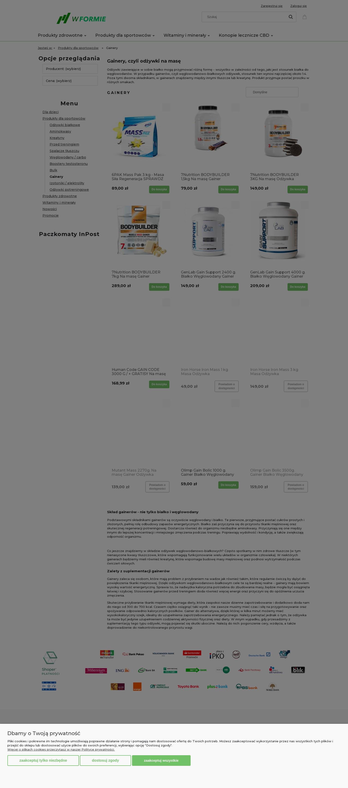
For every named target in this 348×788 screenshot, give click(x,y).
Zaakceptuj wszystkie (161, 760)
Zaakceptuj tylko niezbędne (43, 760)
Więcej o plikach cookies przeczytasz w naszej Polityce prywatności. (61, 749)
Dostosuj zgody (105, 760)
